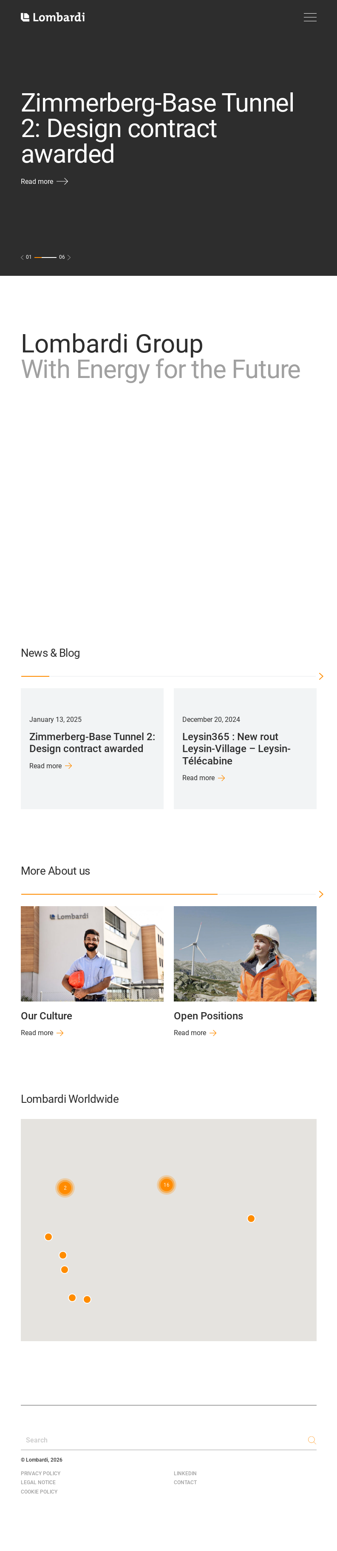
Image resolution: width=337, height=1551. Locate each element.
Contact (185, 1482)
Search (37, 1440)
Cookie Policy (39, 1492)
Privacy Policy (40, 1474)
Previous (9, 748)
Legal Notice (38, 1482)
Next (328, 748)
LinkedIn (185, 1474)
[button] (166, 1185)
